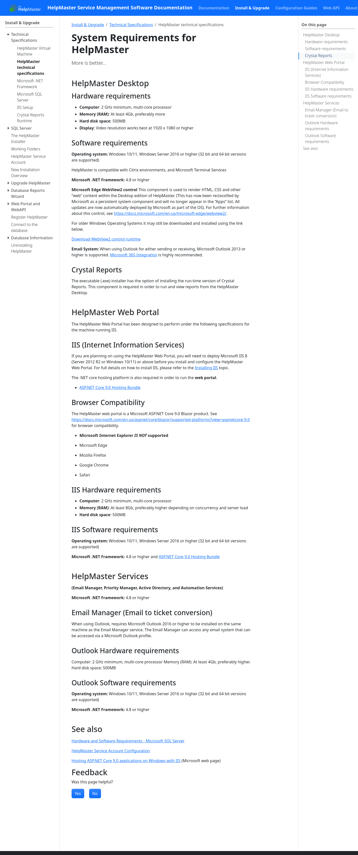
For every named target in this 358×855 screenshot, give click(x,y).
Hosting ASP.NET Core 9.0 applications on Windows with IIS (126, 760)
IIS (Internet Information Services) (326, 72)
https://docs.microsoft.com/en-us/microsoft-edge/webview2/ (170, 213)
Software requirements (325, 48)
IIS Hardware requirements (329, 89)
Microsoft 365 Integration (133, 255)
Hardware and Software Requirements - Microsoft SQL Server (128, 741)
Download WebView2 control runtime (106, 239)
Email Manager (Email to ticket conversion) (326, 113)
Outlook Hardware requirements (321, 125)
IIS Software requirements (328, 96)
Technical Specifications (131, 24)
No (95, 793)
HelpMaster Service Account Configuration (111, 750)
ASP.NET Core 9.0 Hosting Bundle (110, 387)
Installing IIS (206, 367)
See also (310, 148)
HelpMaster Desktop (321, 35)
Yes (78, 793)
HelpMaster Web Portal (323, 62)
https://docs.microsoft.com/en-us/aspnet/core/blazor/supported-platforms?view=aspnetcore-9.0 (161, 419)
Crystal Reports (318, 55)
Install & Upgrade (88, 24)
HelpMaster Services (321, 103)
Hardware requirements (326, 41)
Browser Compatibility (324, 82)
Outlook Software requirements (320, 138)
